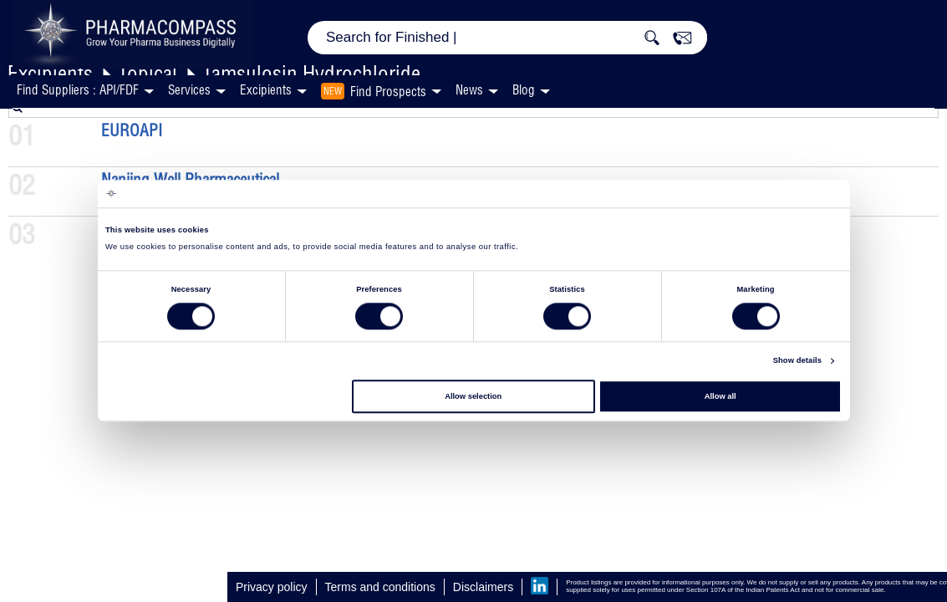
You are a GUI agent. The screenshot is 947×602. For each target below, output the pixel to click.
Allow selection (473, 396)
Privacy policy (272, 587)
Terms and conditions (380, 587)
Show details (797, 361)
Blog (523, 90)
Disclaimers (483, 587)
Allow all (720, 396)
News (469, 90)
